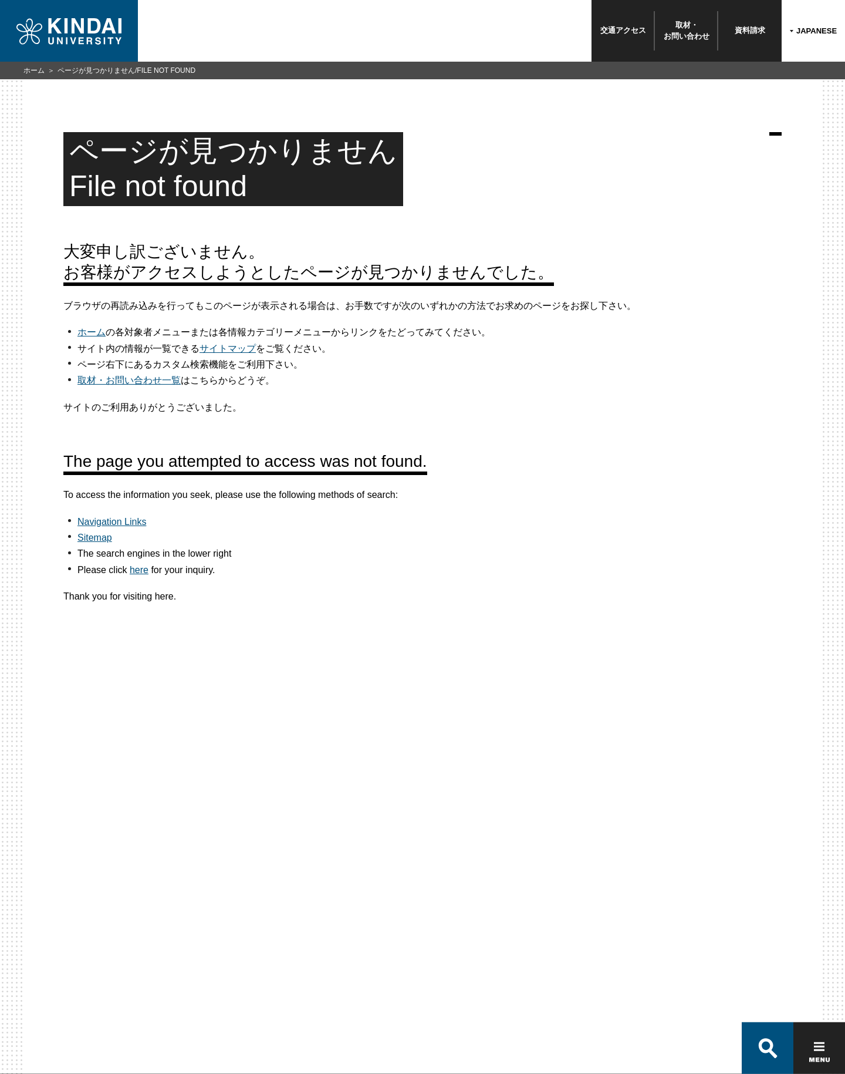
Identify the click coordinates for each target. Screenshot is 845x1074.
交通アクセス (623, 30)
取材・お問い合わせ (686, 30)
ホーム (34, 70)
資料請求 (750, 30)
